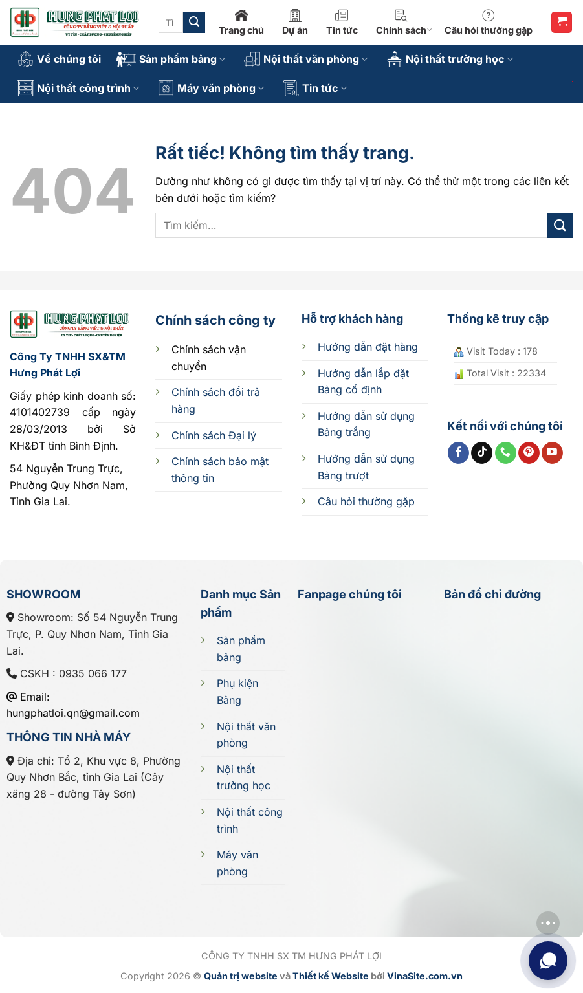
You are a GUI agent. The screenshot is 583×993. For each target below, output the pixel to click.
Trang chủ (241, 22)
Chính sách (404, 22)
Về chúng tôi (59, 59)
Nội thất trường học (449, 59)
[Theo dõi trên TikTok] (481, 453)
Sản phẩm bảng (170, 59)
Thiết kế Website (330, 975)
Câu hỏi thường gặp (489, 22)
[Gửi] (194, 23)
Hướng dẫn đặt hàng (368, 346)
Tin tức (342, 22)
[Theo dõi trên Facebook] (458, 453)
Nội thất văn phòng (306, 59)
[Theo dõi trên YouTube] (552, 453)
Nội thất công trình (78, 88)
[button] (561, 22)
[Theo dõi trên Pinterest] (529, 453)
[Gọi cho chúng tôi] (505, 453)
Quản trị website (241, 975)
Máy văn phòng (211, 88)
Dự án (295, 22)
